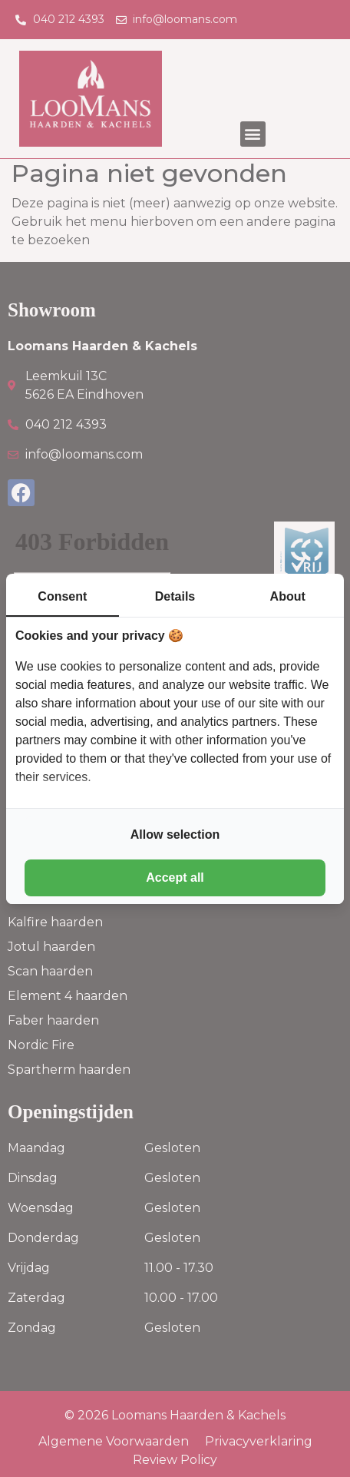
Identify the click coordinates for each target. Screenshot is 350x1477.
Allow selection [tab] (175, 834)
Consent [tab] (62, 596)
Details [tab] (175, 596)
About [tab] (287, 596)
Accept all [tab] (175, 877)
